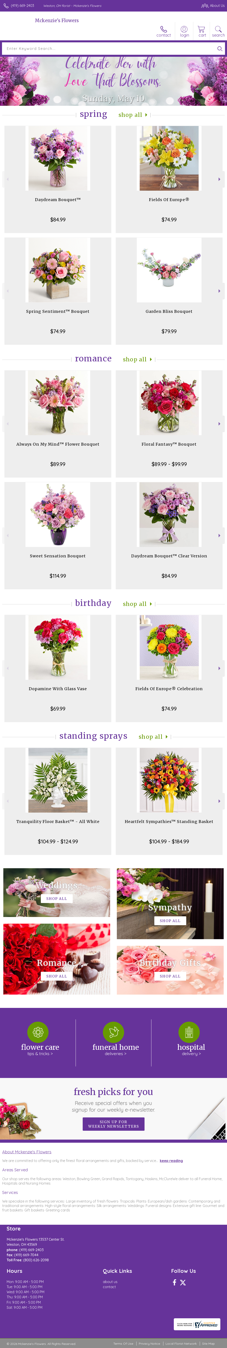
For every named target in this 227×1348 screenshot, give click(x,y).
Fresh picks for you (114, 1099)
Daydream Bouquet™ (58, 199)
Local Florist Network (181, 1344)
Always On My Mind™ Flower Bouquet (58, 444)
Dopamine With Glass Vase (58, 688)
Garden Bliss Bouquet (169, 311)
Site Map (208, 1344)
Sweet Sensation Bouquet (58, 555)
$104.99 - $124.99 (58, 841)
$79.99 (169, 331)
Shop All (131, 115)
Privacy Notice (149, 1344)
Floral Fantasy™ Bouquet (169, 444)
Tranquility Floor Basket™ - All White (58, 821)
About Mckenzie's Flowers (26, 1151)
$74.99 (169, 219)
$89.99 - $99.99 (169, 464)
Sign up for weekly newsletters (113, 1124)
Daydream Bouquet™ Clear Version (169, 555)
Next (220, 179)
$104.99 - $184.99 (169, 841)
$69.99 (57, 708)
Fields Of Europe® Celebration (169, 688)
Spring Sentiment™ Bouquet (58, 311)
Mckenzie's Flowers (57, 20)
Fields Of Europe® (169, 199)
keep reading (171, 1160)
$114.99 (58, 575)
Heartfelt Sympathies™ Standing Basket (169, 821)
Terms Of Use (123, 1344)
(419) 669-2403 (22, 5)
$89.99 (57, 464)
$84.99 (58, 219)
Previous (7, 179)
